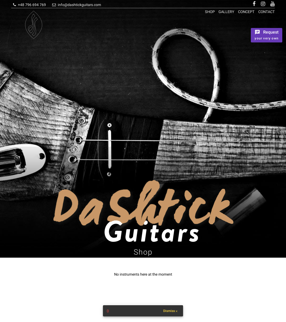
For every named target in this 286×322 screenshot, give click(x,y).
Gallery (226, 12)
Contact (266, 12)
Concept (246, 12)
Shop (210, 12)
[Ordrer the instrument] (266, 35)
